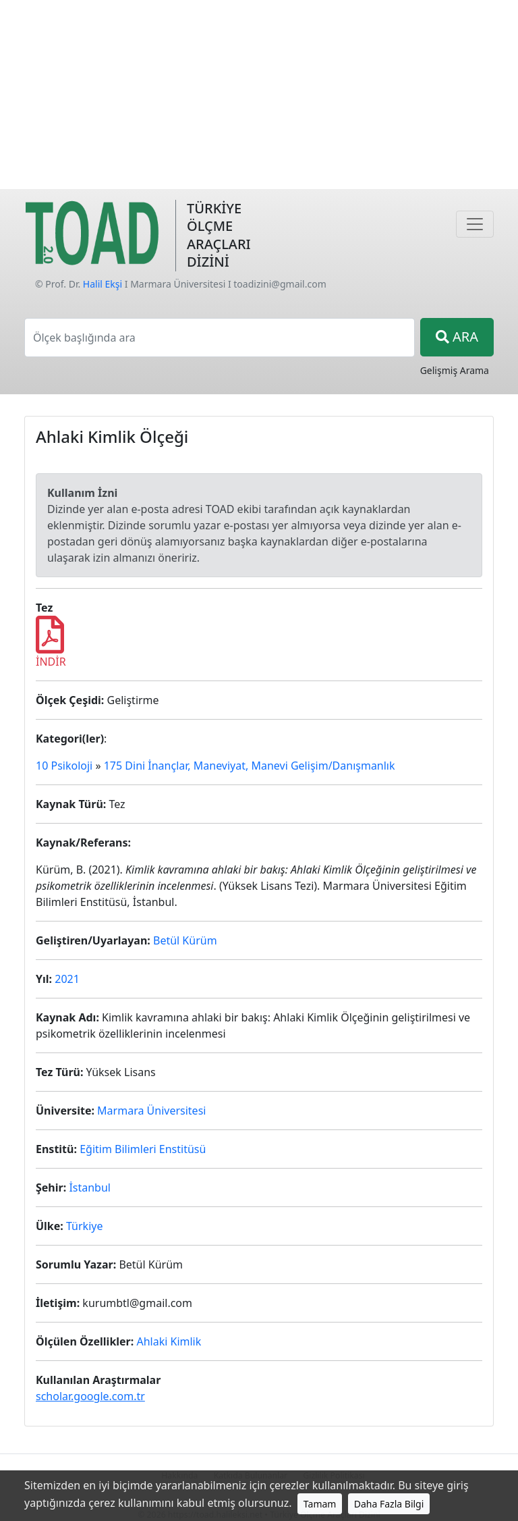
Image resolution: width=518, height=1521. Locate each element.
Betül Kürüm (185, 940)
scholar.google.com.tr (90, 1396)
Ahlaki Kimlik (168, 1341)
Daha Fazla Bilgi (389, 1503)
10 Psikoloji (64, 765)
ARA (457, 336)
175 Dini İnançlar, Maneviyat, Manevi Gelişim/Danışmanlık (249, 765)
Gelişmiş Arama (454, 370)
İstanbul (90, 1187)
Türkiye (84, 1226)
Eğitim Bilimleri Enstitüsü (143, 1149)
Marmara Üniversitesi (151, 1110)
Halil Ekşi (102, 283)
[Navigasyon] (475, 224)
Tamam (320, 1503)
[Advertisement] (259, 94)
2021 (67, 978)
